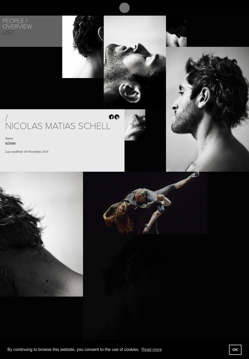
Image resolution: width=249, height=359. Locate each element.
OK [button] (235, 350)
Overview (17, 26)
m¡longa (10, 143)
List (8, 32)
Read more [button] (151, 349)
